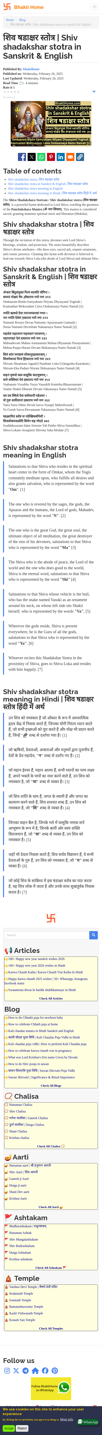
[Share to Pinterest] (51, 157)
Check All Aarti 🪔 (51, 1207)
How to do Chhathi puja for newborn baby (35, 1017)
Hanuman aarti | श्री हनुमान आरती (30, 1165)
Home (10, 20)
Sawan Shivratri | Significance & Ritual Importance (41, 1077)
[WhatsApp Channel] (35, 1372)
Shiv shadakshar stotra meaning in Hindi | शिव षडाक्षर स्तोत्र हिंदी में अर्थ (52, 193)
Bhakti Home (29, 7)
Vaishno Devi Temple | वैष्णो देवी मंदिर (33, 1287)
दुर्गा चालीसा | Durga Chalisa (26, 1124)
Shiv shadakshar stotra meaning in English (35, 188)
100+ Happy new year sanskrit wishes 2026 (36, 959)
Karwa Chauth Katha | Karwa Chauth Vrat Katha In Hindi (45, 972)
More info (66, 1419)
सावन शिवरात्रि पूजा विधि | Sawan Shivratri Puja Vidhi (41, 1070)
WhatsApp (87, 1422)
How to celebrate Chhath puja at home (33, 1024)
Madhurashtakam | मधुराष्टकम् (27, 1226)
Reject (22, 1428)
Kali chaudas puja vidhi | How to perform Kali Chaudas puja (47, 1044)
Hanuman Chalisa (20, 1104)
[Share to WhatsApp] (41, 157)
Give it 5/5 (18, 91)
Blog (22, 20)
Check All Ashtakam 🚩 (51, 1267)
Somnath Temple (20, 1300)
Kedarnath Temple (21, 1293)
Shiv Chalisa (17, 1111)
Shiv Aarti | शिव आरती (23, 1172)
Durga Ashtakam (20, 1252)
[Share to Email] (70, 157)
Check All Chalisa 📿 (51, 1146)
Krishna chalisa (19, 1137)
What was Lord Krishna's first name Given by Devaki (43, 1057)
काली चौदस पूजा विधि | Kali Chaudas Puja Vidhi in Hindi (44, 1037)
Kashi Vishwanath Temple (26, 1313)
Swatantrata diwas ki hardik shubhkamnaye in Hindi (42, 990)
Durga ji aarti (17, 1185)
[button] (80, 157)
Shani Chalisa (18, 1131)
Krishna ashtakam (20, 1259)
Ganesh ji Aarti (19, 1178)
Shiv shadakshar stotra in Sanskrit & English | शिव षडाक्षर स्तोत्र (48, 184)
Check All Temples (51, 1328)
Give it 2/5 (8, 91)
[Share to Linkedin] (61, 157)
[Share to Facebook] (22, 157)
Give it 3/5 (11, 91)
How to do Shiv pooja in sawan (28, 1064)
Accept (8, 1428)
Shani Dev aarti (19, 1192)
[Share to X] (32, 157)
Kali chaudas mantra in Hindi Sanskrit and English (41, 1031)
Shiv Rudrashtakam (22, 1246)
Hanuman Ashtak (20, 1232)
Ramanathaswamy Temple (26, 1306)
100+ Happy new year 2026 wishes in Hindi (36, 965)
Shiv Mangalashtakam (23, 1239)
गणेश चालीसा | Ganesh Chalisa (28, 1118)
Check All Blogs (51, 1085)
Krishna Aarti (18, 1198)
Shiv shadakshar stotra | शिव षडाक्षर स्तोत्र (33, 179)
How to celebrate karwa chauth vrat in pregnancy (40, 1050)
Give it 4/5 (15, 91)
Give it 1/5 (4, 91)
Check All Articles (51, 998)
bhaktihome (31, 69)
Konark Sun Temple (22, 1320)
